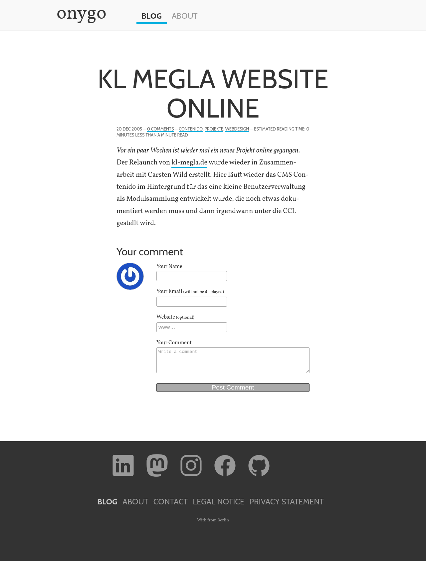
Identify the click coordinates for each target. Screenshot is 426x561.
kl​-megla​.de (189, 162)
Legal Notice (218, 501)
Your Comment (174, 343)
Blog (151, 16)
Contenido (191, 129)
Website (175, 317)
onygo (80, 14)
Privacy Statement (286, 501)
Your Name (169, 266)
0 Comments (160, 129)
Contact (170, 501)
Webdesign (237, 129)
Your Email (190, 291)
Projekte (214, 129)
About (185, 16)
